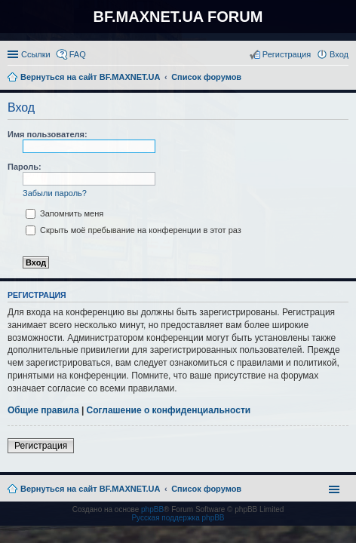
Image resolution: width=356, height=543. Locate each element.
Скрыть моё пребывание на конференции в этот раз (133, 230)
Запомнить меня (64, 213)
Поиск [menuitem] (343, 78)
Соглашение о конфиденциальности (169, 410)
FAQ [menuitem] (77, 54)
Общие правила (43, 410)
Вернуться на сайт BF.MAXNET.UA (90, 488)
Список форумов (206, 488)
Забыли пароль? (55, 193)
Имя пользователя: (47, 134)
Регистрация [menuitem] (286, 54)
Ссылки (36, 54)
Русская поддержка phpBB (177, 518)
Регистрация (40, 445)
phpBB (152, 509)
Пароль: (24, 166)
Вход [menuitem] (339, 54)
